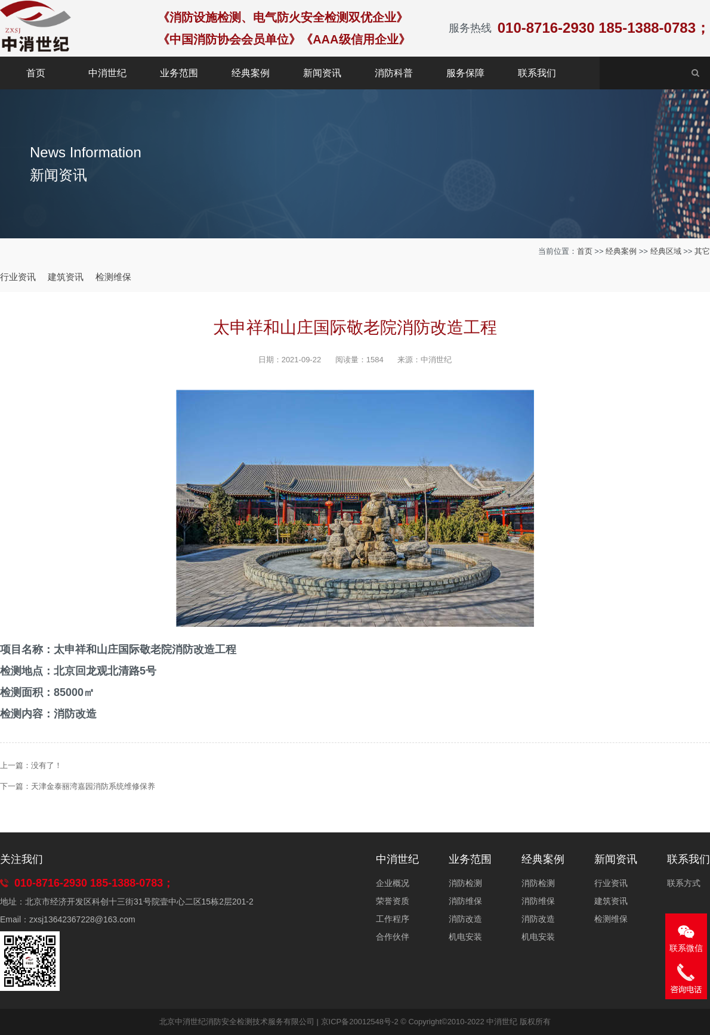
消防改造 (465, 919)
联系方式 (683, 883)
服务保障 (465, 73)
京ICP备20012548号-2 (360, 1021)
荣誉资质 (392, 901)
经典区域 (665, 251)
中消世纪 (107, 73)
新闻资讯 (322, 73)
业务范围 (179, 73)
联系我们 (537, 73)
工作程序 (392, 919)
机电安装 (465, 936)
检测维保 (113, 277)
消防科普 (394, 73)
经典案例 (250, 73)
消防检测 (465, 883)
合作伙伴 (392, 936)
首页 (35, 73)
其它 (702, 251)
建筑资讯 (66, 277)
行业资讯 (18, 277)
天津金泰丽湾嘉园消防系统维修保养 (93, 786)
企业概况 (392, 883)
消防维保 (465, 901)
